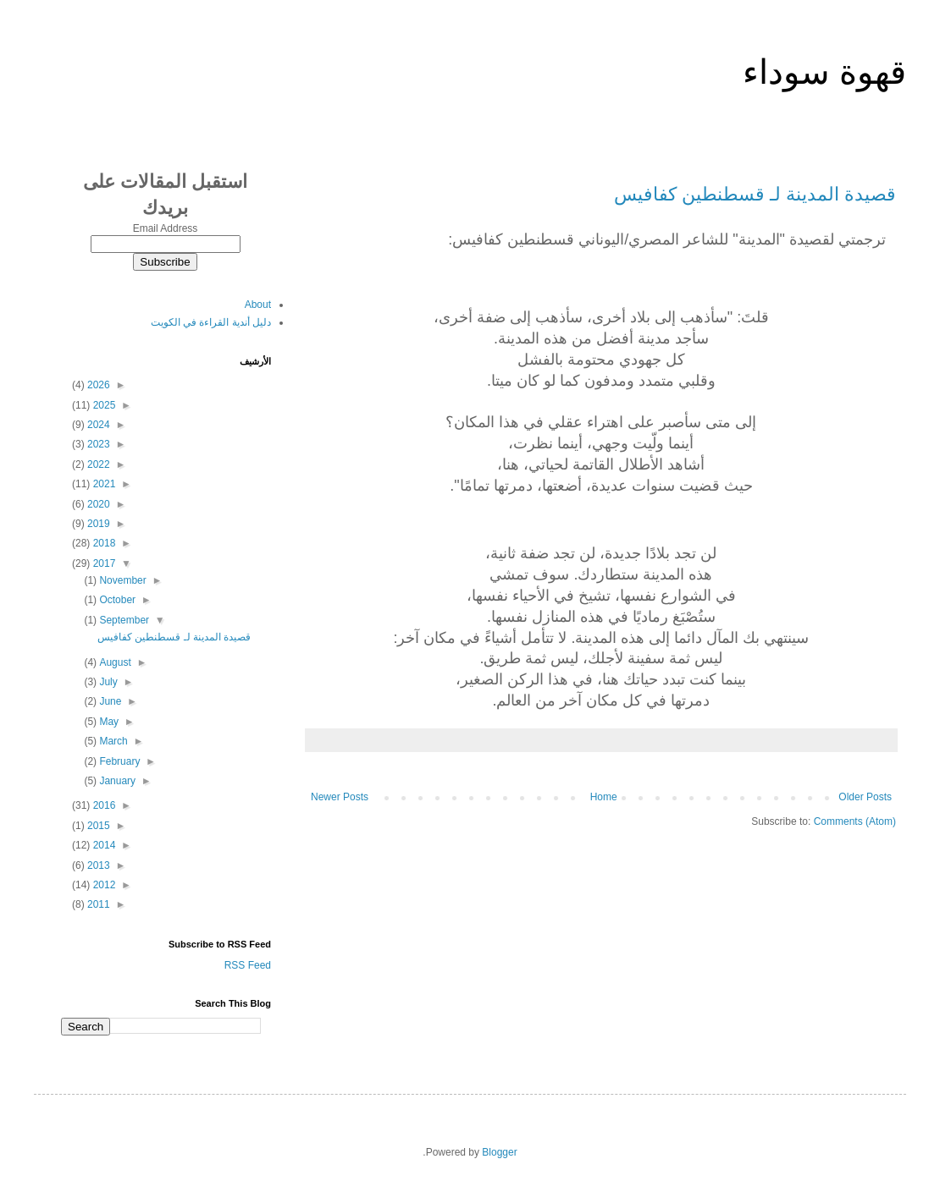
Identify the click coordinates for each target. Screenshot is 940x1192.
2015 (97, 826)
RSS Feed (247, 965)
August (114, 662)
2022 (97, 464)
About (258, 304)
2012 (102, 885)
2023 (97, 444)
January (116, 781)
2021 (102, 484)
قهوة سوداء (824, 72)
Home (603, 797)
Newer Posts (339, 797)
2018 (102, 543)
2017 (102, 563)
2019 (97, 524)
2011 (97, 904)
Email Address (165, 228)
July (107, 682)
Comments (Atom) (855, 821)
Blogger (499, 1152)
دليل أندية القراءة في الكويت (211, 322)
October (116, 600)
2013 (97, 865)
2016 (102, 805)
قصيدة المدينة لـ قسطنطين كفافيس (755, 194)
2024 (97, 425)
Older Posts (865, 797)
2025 (102, 405)
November (122, 580)
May (108, 722)
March (112, 741)
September (123, 620)
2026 (97, 385)
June (109, 701)
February (118, 761)
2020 (97, 504)
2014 (102, 845)
